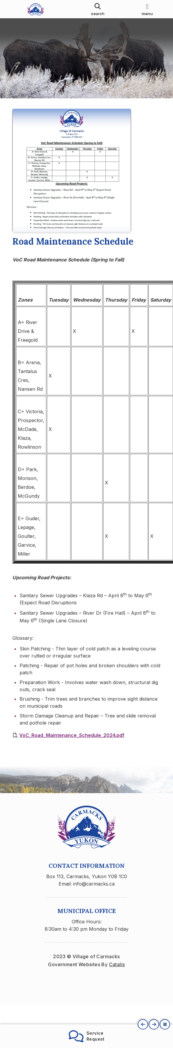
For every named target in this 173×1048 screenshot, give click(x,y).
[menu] (147, 9)
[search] (97, 9)
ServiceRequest (87, 1036)
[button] (143, 1024)
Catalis (117, 974)
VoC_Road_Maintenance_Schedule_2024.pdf (71, 740)
